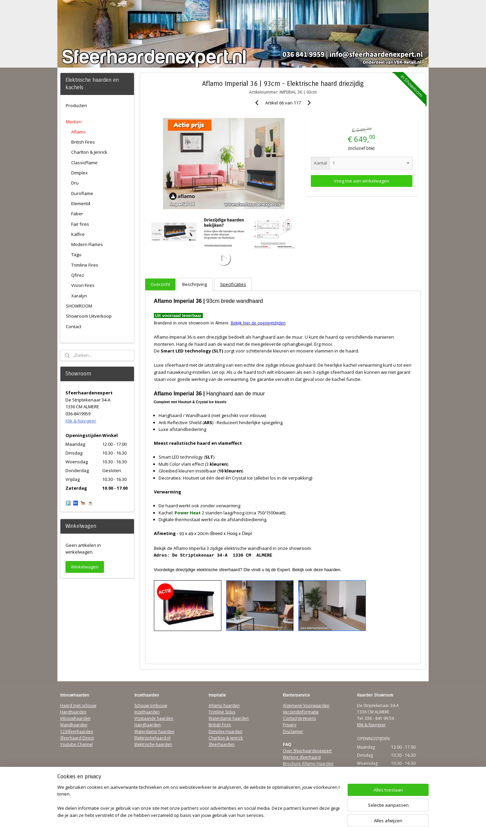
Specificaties (233, 284)
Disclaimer (293, 731)
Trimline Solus (222, 712)
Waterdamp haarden (154, 731)
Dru (75, 183)
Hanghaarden (73, 712)
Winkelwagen (85, 567)
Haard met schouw (78, 705)
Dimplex (79, 173)
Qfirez (77, 275)
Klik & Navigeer (80, 421)
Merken (74, 122)
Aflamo (78, 132)
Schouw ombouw (150, 705)
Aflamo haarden (224, 705)
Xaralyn (79, 296)
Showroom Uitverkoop (89, 316)
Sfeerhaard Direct (77, 738)
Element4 (80, 203)
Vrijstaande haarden (153, 718)
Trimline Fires (84, 265)
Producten (76, 105)
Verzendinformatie (301, 712)
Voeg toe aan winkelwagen (361, 181)
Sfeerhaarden (222, 744)
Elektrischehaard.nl (152, 738)
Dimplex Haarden (225, 731)
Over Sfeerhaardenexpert (307, 751)
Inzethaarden (147, 712)
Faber (77, 214)
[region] (198, 802)
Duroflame (82, 193)
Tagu (76, 254)
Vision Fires (82, 285)
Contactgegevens (299, 718)
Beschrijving (194, 284)
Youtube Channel (76, 744)
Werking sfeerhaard (302, 757)
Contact (73, 326)
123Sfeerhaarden (76, 731)
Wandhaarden (73, 725)
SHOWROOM (79, 306)
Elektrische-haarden (153, 744)
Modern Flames (87, 244)
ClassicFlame (84, 163)
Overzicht (160, 284)
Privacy (289, 725)
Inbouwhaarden (75, 718)
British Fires (83, 142)
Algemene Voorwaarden (306, 705)
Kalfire (78, 234)
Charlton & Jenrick (89, 152)
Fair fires (80, 224)
